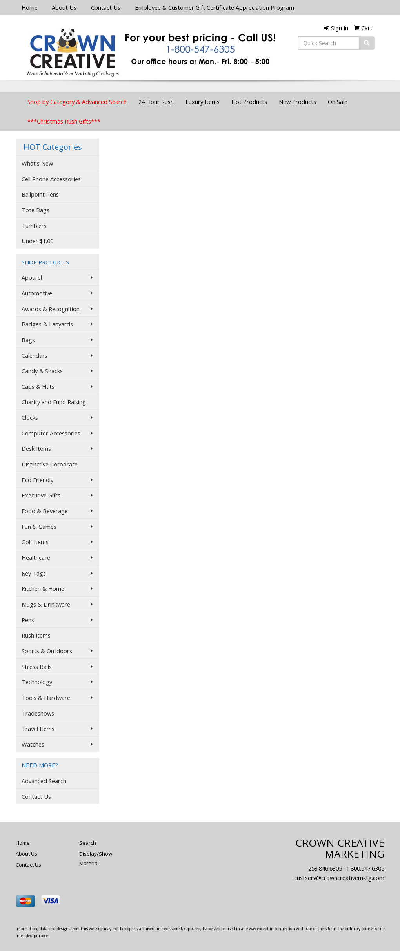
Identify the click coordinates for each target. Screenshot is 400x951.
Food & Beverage (45, 511)
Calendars (34, 355)
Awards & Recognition (51, 309)
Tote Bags (35, 210)
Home (30, 7)
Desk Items (36, 448)
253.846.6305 (325, 868)
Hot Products (249, 102)
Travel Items (38, 728)
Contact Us (105, 7)
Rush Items (36, 635)
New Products (297, 102)
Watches (33, 744)
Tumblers (34, 226)
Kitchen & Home (43, 588)
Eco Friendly (37, 480)
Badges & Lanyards (47, 324)
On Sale (337, 102)
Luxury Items (202, 102)
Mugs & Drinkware (46, 604)
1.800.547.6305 (365, 868)
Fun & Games (39, 526)
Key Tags (34, 573)
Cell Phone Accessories (51, 179)
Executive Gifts (41, 495)
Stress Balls (37, 666)
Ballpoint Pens (40, 194)
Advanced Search (44, 781)
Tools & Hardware (46, 697)
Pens (28, 620)
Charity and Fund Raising (54, 402)
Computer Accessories (51, 433)
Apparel (32, 277)
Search (87, 842)
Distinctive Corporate (50, 464)
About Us (64, 7)
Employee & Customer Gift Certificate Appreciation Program (214, 7)
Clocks (30, 417)
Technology (37, 682)
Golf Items (35, 542)
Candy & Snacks (42, 371)
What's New (37, 163)
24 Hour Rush (156, 102)
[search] (367, 43)
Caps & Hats (38, 386)
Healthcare (36, 557)
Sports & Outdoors (47, 651)
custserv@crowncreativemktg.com (339, 878)
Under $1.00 (37, 241)
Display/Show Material (95, 858)
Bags (28, 340)
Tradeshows (38, 713)
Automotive (37, 293)
